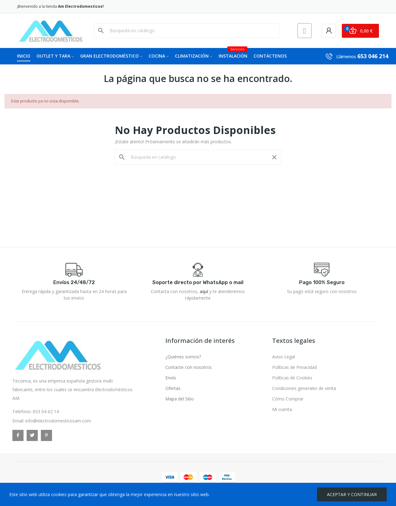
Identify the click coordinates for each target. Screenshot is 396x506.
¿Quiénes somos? (183, 357)
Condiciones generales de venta (304, 388)
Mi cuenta (282, 409)
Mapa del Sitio (179, 399)
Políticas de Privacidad (294, 367)
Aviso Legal (283, 357)
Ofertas (173, 388)
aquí (204, 291)
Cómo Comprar (287, 399)
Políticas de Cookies (292, 378)
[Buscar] (190, 31)
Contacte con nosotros (188, 367)
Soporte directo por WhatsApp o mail (197, 282)
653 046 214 (372, 56)
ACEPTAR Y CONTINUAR (352, 494)
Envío (170, 378)
